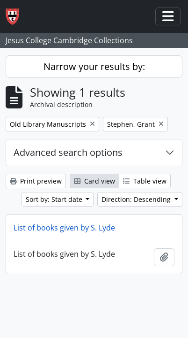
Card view (94, 181)
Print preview (36, 181)
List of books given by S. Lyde (64, 228)
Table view (144, 181)
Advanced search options (68, 152)
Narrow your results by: (94, 66)
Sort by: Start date (55, 199)
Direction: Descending (137, 199)
